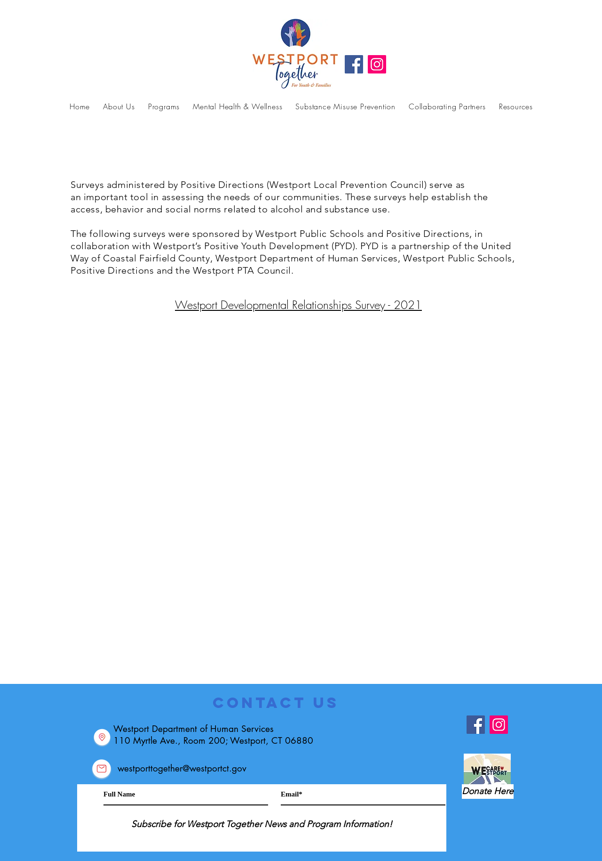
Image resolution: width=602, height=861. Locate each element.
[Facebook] (354, 64)
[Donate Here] (488, 791)
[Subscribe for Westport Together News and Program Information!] (261, 824)
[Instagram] (377, 64)
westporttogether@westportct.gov (182, 768)
